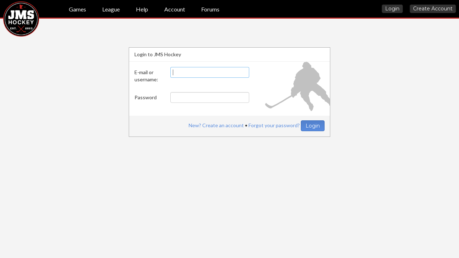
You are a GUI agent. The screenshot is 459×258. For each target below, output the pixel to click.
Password (145, 97)
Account (174, 9)
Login (392, 8)
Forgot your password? (274, 125)
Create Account (433, 8)
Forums (210, 9)
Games (77, 9)
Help (142, 9)
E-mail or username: (146, 75)
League (111, 9)
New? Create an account (216, 125)
